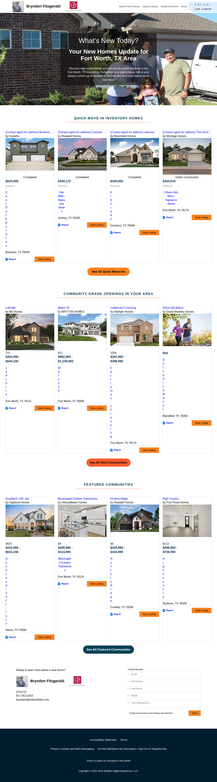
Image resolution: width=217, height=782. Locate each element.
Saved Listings (150, 6)
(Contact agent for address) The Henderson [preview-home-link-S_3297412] (187, 132)
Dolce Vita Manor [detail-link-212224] (173, 307)
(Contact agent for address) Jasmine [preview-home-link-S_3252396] (132, 132)
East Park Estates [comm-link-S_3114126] (6, 219)
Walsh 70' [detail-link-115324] (64, 307)
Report (12, 259)
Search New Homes (129, 6)
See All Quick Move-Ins (108, 271)
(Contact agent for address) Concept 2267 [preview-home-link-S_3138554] (82, 132)
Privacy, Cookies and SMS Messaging (72, 748)
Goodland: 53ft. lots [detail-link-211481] (17, 498)
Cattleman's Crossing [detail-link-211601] (123, 307)
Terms (123, 739)
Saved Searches (169, 6)
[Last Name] (165, 688)
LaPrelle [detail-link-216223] (11, 307)
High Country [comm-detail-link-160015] (164, 577)
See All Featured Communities (108, 649)
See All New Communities (108, 462)
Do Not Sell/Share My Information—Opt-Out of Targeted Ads (132, 748)
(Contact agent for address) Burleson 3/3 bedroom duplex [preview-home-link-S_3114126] (30, 132)
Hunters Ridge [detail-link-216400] (119, 498)
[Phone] (165, 695)
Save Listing (44, 259)
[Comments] (165, 704)
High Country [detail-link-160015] (171, 498)
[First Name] (165, 681)
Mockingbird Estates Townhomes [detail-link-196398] (78, 498)
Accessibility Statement (103, 739)
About (184, 6)
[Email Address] (165, 674)
